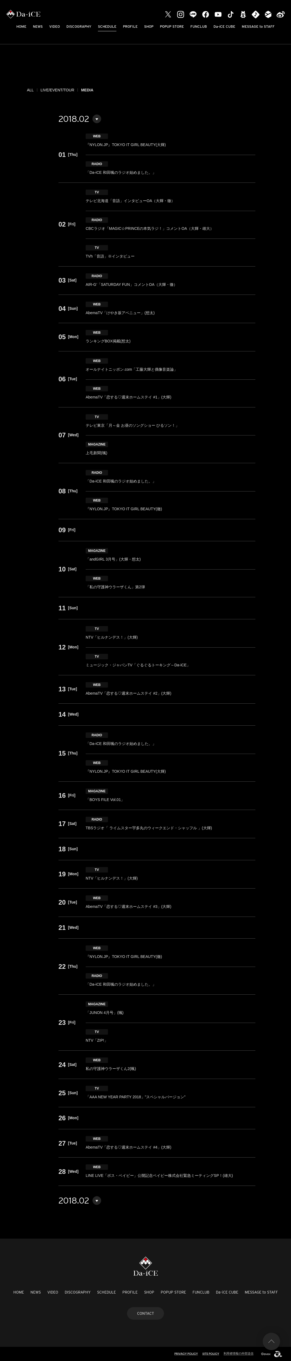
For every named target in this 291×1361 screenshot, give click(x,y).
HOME (21, 26)
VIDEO (54, 26)
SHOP (148, 26)
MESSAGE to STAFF (258, 26)
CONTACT (145, 1313)
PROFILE (130, 26)
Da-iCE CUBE (224, 26)
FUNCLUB (198, 26)
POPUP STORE (172, 26)
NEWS (38, 26)
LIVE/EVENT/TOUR (57, 90)
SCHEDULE (107, 26)
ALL (30, 90)
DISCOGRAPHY (78, 26)
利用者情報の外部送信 (238, 1353)
